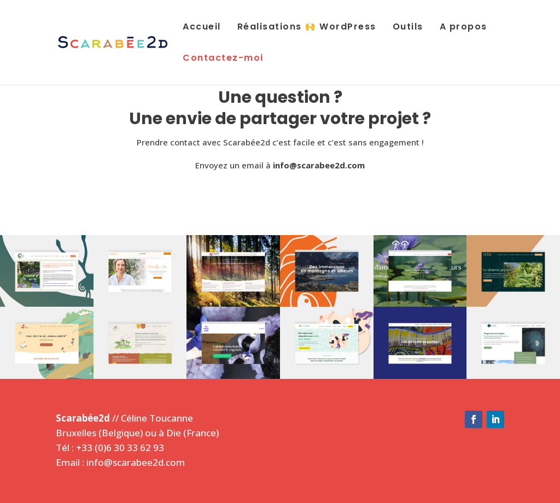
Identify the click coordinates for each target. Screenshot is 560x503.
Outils (408, 27)
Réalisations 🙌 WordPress (306, 27)
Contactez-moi (223, 59)
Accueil (202, 27)
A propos (463, 27)
